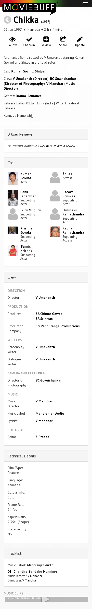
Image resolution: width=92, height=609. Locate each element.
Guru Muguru (30, 210)
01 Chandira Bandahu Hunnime (32, 571)
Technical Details (22, 455)
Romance (34, 96)
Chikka (26, 19)
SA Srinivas (44, 318)
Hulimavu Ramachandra (73, 212)
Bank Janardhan (28, 194)
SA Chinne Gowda (49, 314)
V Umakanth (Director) (31, 78)
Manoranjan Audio (50, 413)
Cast (11, 162)
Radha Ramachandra (73, 230)
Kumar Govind (22, 71)
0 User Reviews (20, 134)
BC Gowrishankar (49, 380)
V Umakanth (45, 297)
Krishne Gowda (26, 230)
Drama (21, 96)
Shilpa (40, 71)
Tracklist (15, 553)
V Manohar (44, 401)
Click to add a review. (57, 146)
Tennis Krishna (26, 248)
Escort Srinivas (69, 194)
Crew (12, 277)
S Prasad (42, 437)
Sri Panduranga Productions (58, 326)
